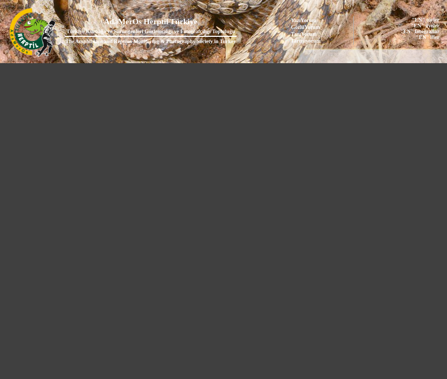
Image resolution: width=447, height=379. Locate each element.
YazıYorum (303, 20)
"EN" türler (425, 20)
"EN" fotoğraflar (420, 31)
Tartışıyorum (305, 41)
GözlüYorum (305, 27)
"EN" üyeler (425, 25)
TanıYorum (304, 34)
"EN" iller (428, 37)
